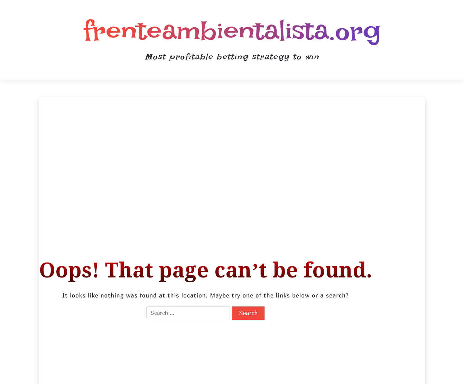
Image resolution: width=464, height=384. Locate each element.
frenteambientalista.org (232, 30)
